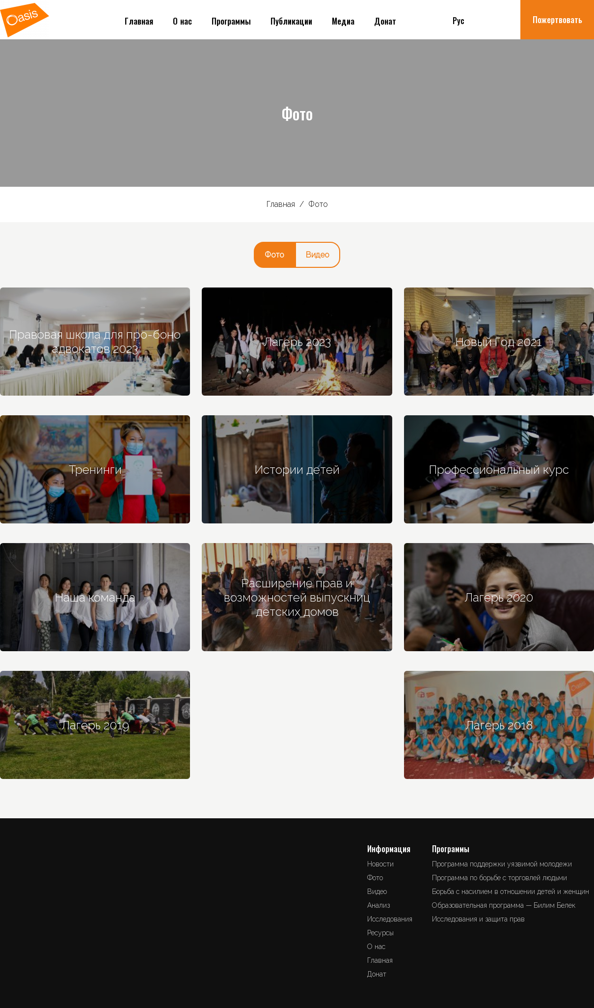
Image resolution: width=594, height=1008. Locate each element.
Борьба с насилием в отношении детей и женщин (510, 891)
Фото (274, 254)
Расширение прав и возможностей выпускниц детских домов (297, 597)
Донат (385, 22)
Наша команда (95, 597)
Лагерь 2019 (95, 725)
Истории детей (297, 469)
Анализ (378, 905)
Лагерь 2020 (498, 597)
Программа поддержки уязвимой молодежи (502, 864)
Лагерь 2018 (499, 725)
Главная (139, 22)
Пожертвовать (557, 20)
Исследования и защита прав (478, 919)
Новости (380, 864)
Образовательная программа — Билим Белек (503, 905)
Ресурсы (380, 933)
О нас (182, 22)
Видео (317, 254)
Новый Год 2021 (499, 342)
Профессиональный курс (499, 469)
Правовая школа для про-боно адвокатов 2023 (95, 341)
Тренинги (95, 469)
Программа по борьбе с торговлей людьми (499, 878)
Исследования (389, 919)
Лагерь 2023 (297, 342)
